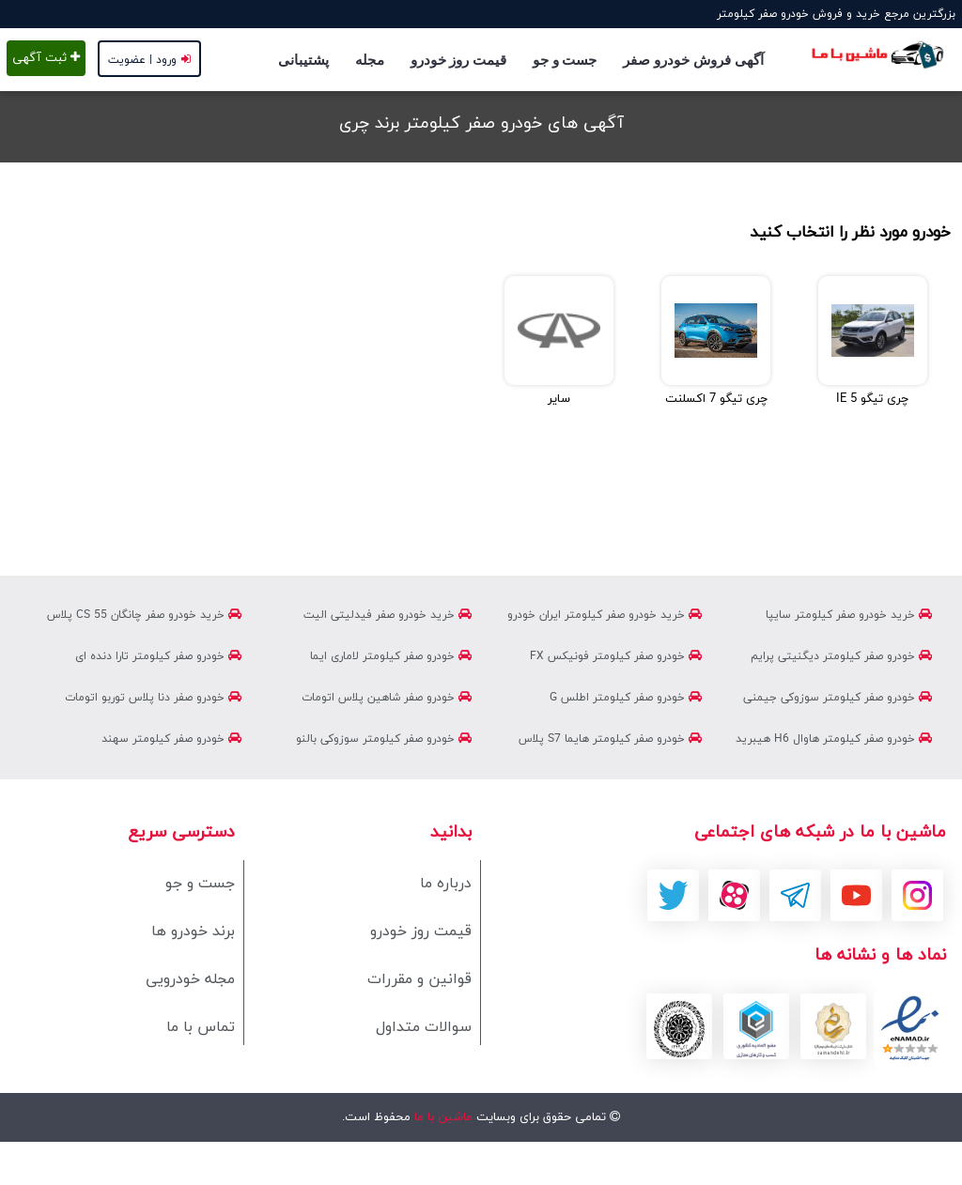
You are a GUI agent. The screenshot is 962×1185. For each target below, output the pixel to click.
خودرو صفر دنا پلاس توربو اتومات (153, 697)
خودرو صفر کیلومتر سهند (171, 738)
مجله (369, 60)
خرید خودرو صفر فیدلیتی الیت (387, 615)
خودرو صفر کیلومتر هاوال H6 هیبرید (834, 738)
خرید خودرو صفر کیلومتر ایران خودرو (604, 615)
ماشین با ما (442, 1117)
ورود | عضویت (149, 60)
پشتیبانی (303, 60)
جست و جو (565, 60)
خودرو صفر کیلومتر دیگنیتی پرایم (841, 656)
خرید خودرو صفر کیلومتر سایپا (849, 615)
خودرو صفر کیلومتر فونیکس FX (616, 656)
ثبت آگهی (46, 58)
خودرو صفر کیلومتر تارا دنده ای (158, 656)
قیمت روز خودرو (458, 60)
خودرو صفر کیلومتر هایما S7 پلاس (610, 738)
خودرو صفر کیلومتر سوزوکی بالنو (384, 738)
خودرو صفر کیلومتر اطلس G (626, 697)
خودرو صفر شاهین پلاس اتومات (387, 697)
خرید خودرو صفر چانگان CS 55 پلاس (144, 615)
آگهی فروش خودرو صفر (693, 60)
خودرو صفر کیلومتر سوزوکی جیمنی (837, 697)
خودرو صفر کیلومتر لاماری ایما (391, 656)
